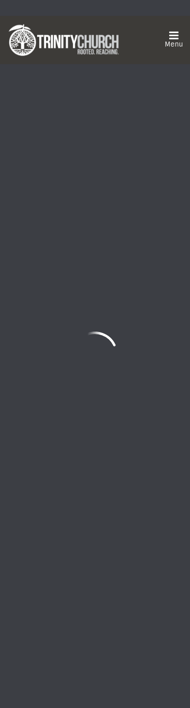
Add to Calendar (67, 122)
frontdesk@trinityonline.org (57, 437)
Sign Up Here (42, 606)
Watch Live (39, 514)
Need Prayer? (119, 514)
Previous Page (44, 288)
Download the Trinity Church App (75, 628)
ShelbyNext (95, 685)
